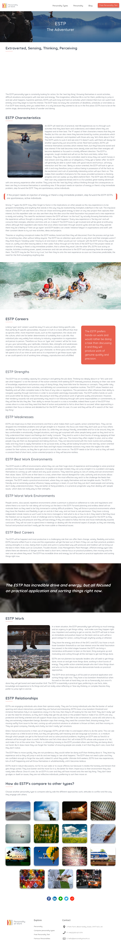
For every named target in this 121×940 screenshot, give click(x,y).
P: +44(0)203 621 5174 (75, 932)
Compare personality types (44, 930)
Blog (91, 5)
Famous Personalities (42, 938)
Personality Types (60, 5)
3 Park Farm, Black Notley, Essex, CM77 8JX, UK (85, 927)
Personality (78, 5)
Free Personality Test (108, 5)
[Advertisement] (60, 74)
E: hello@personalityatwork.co (78, 938)
